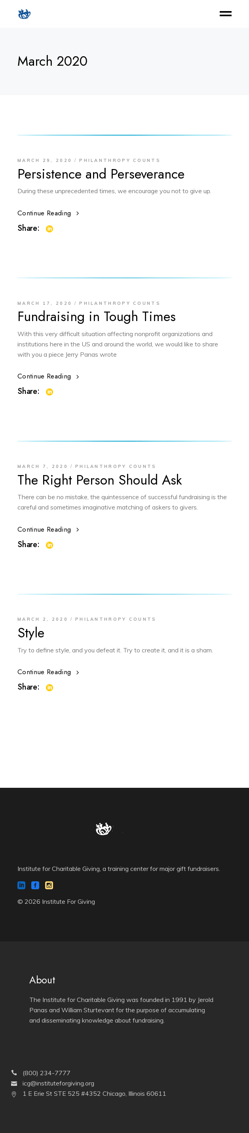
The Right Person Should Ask (99, 480)
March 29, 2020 (44, 160)
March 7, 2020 (42, 466)
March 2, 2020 (42, 619)
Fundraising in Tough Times (96, 316)
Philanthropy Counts (120, 160)
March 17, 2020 (44, 303)
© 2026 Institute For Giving (56, 901)
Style (30, 633)
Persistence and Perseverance (100, 174)
